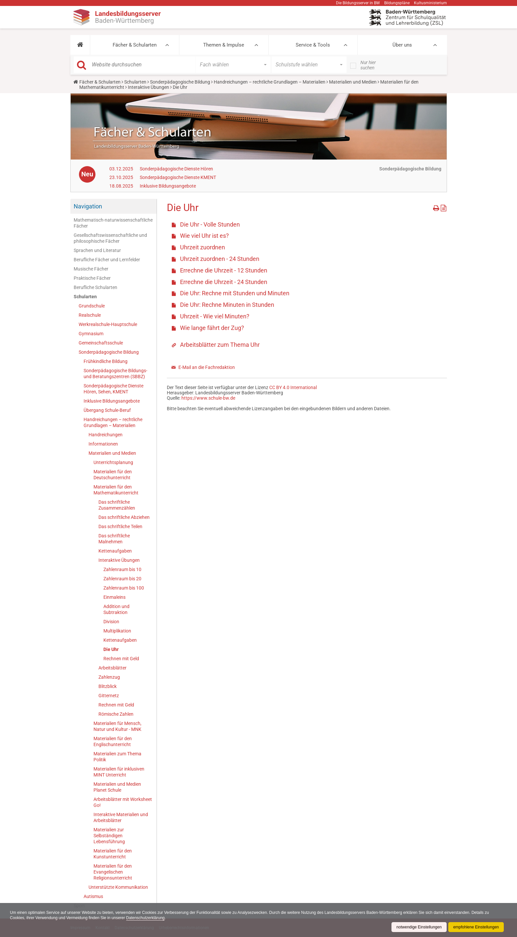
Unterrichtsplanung (113, 462)
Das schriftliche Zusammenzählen (116, 505)
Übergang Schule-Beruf (107, 410)
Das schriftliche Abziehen (124, 517)
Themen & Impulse (223, 45)
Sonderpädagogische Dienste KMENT (178, 177)
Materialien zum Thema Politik (117, 756)
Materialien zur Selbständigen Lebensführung (109, 835)
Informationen (103, 444)
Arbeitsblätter (112, 667)
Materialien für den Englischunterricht (112, 741)
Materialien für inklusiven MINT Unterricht (118, 771)
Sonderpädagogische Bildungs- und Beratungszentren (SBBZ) (115, 373)
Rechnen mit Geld (121, 658)
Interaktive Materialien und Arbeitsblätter (120, 817)
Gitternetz (108, 695)
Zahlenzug (109, 677)
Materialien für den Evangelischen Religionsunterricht (112, 872)
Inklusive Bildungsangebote (168, 186)
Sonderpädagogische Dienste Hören (176, 168)
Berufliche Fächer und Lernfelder (107, 259)
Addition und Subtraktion (116, 609)
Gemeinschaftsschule (101, 342)
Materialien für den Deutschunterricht (112, 474)
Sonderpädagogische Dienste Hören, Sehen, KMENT (113, 388)
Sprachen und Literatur (97, 250)
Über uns (402, 45)
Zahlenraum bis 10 (122, 569)
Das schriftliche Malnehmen (114, 538)
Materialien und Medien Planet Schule (117, 787)
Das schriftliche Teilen (120, 526)
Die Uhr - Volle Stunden (210, 224)
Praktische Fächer (92, 278)
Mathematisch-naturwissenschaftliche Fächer (113, 223)
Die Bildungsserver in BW (358, 3)
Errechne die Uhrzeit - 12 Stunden (223, 270)
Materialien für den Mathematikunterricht (115, 489)
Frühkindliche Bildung (106, 361)
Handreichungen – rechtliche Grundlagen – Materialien (269, 82)
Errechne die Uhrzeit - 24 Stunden (223, 281)
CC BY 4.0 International (293, 387)
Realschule (90, 315)
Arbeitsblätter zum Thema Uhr (220, 344)
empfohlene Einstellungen (476, 927)
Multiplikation (117, 630)
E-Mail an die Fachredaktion (206, 367)
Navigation (88, 206)
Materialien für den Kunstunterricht (112, 853)
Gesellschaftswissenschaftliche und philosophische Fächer (110, 238)
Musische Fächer (91, 268)
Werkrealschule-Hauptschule (108, 324)
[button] (80, 45)
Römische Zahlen (115, 714)
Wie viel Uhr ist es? (204, 235)
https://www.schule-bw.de (208, 398)
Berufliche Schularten (95, 287)
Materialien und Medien (353, 82)
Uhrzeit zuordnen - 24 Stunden (219, 258)
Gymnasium (91, 333)
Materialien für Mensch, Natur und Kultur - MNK (117, 726)
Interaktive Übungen (148, 87)
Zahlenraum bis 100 (123, 588)
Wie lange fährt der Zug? (212, 327)
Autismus (93, 896)
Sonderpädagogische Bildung (180, 82)
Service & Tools (313, 45)
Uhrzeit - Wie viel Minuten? (214, 316)
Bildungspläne (397, 3)
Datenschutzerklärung (145, 918)
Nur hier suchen (368, 65)
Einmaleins (114, 597)
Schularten (135, 82)
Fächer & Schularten (135, 45)
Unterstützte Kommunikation (118, 887)
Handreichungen (106, 434)
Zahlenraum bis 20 (122, 578)
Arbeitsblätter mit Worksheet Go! (122, 802)
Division (111, 621)
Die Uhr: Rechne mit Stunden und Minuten (234, 293)
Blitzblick (107, 686)
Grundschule (92, 305)
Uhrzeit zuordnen (202, 247)
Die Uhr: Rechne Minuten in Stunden (227, 304)
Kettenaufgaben (115, 551)
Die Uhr (111, 649)
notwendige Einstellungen (419, 927)
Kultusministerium (430, 3)
